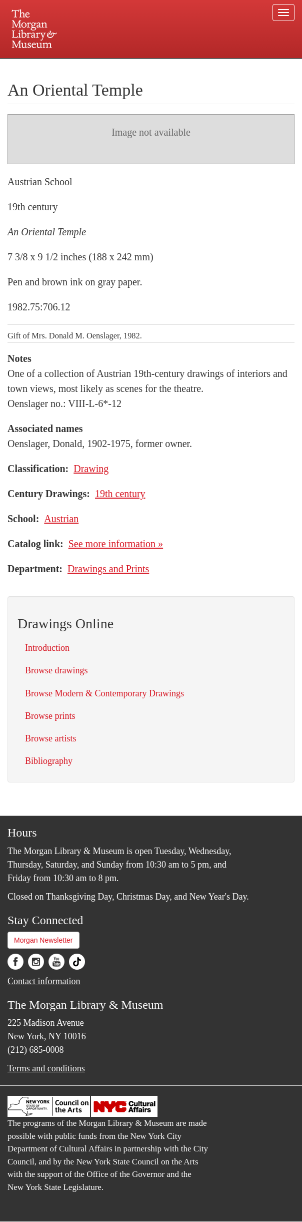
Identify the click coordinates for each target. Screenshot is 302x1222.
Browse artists (50, 738)
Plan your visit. (32, 67)
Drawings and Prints (108, 568)
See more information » (115, 543)
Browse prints (50, 716)
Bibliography (48, 761)
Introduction (47, 648)
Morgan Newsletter (43, 940)
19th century (120, 493)
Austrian (61, 518)
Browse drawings (56, 670)
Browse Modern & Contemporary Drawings (104, 693)
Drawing (91, 468)
